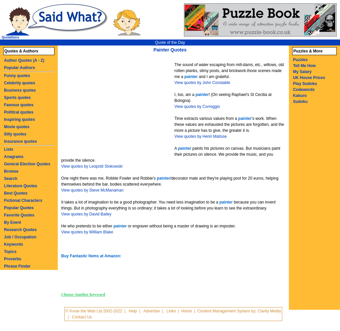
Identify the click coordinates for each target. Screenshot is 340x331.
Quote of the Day (170, 42)
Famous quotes (19, 105)
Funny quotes (17, 75)
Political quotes (19, 112)
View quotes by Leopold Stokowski (92, 166)
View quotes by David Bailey (86, 214)
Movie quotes (17, 126)
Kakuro (299, 95)
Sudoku (300, 101)
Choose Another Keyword (83, 294)
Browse (11, 171)
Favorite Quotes (19, 215)
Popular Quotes (19, 208)
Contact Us (82, 317)
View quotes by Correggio (197, 106)
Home (186, 311)
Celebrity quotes (19, 83)
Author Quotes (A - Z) (24, 60)
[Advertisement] (118, 105)
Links (171, 311)
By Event (12, 222)
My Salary (302, 71)
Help (133, 311)
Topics (10, 251)
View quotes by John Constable (202, 82)
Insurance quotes (20, 141)
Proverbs (12, 259)
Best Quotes (16, 193)
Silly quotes (15, 134)
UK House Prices (309, 77)
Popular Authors (19, 67)
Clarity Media (269, 311)
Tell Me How (304, 65)
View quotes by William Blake (87, 232)
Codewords (303, 89)
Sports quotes (17, 97)
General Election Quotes (27, 164)
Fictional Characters (23, 200)
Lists (8, 149)
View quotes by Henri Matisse (200, 136)
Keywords (13, 244)
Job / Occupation (20, 237)
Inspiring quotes (19, 119)
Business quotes (20, 90)
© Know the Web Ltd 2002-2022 (93, 311)
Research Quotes (20, 229)
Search (10, 178)
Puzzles (300, 59)
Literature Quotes (20, 186)
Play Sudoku (305, 83)
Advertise (151, 311)
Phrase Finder (17, 266)
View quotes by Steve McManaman (92, 190)
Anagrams (14, 156)
